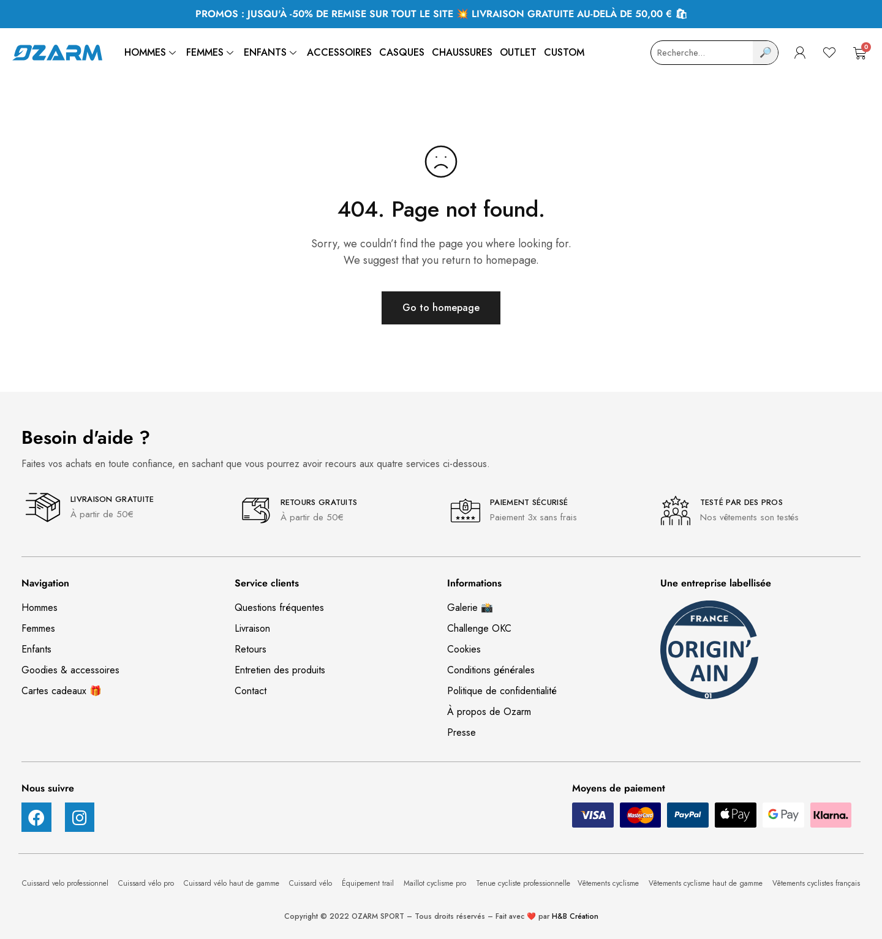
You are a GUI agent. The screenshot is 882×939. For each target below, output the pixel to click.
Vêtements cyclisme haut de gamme (707, 883)
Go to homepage (441, 308)
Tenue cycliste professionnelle (523, 883)
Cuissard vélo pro (147, 883)
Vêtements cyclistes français (816, 883)
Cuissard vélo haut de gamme (233, 883)
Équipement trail (369, 883)
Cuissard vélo (311, 883)
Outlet (518, 52)
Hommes (151, 52)
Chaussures (462, 52)
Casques (401, 52)
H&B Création (575, 916)
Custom (564, 52)
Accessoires (339, 52)
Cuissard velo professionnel (66, 883)
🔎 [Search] (766, 52)
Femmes (211, 52)
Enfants (272, 52)
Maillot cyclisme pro (436, 883)
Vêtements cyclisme (609, 883)
